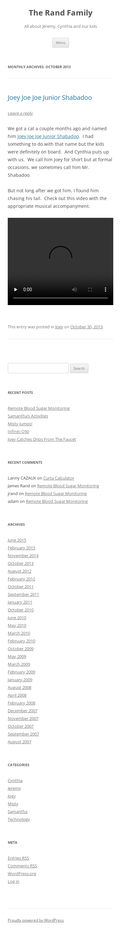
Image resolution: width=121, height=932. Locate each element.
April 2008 (17, 695)
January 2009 (20, 680)
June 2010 (17, 617)
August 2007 (19, 742)
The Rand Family (61, 13)
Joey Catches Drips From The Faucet (42, 439)
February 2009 (21, 672)
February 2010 (21, 641)
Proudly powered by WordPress (36, 920)
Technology (19, 819)
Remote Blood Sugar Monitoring (39, 408)
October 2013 (21, 563)
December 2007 (22, 711)
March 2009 (19, 664)
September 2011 (23, 594)
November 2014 (23, 555)
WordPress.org (22, 873)
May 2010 (17, 625)
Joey (59, 327)
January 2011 (20, 602)
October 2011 (21, 586)
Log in (13, 881)
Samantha (17, 811)
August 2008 (19, 687)
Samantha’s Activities (28, 416)
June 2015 (17, 540)
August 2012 (19, 571)
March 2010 (19, 633)
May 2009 (17, 656)
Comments (22, 866)
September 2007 (23, 734)
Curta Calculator (58, 478)
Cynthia (15, 780)
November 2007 (23, 718)
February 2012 (21, 579)
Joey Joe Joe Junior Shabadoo (50, 97)
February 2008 (21, 703)
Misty (13, 804)
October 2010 (21, 610)
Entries (18, 858)
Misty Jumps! (20, 424)
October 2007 (21, 726)
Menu (61, 42)
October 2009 (21, 648)
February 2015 (21, 548)
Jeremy (14, 788)
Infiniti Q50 (18, 431)
